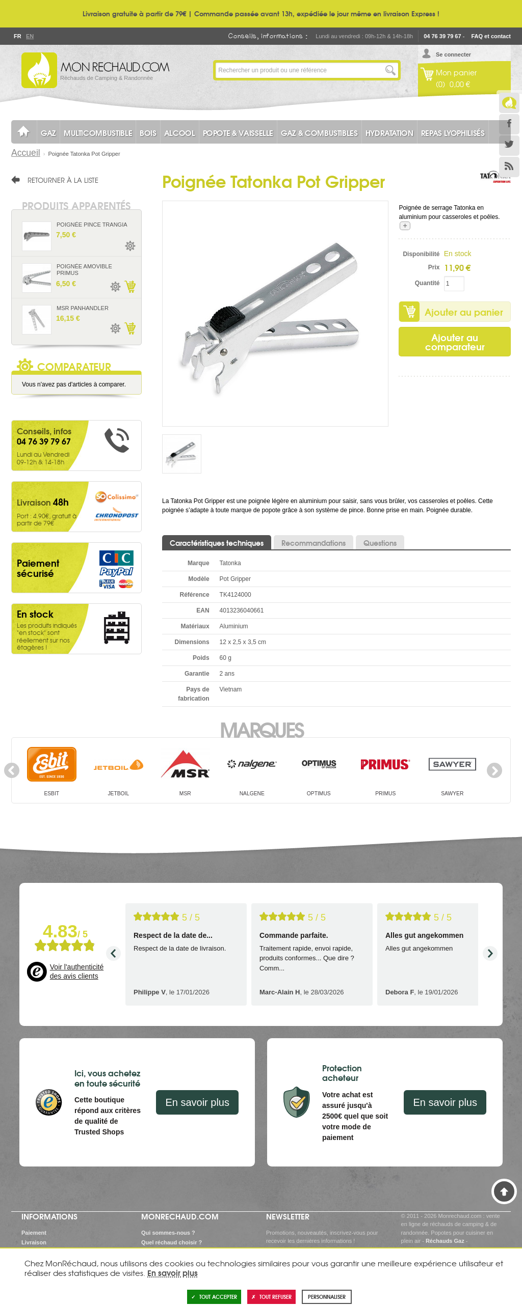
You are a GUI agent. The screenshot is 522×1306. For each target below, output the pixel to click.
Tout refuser (271, 1296)
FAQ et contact (491, 36)
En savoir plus (197, 1102)
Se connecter (453, 54)
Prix (434, 267)
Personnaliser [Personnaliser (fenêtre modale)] (327, 1296)
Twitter (509, 145)
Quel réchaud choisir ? (171, 1242)
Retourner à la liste (63, 180)
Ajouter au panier (464, 311)
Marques (261, 728)
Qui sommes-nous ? (168, 1233)
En (29, 36)
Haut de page (504, 1191)
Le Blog (509, 103)
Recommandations (313, 542)
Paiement (33, 1233)
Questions (380, 542)
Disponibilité (421, 254)
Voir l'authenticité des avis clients (76, 971)
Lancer (390, 70)
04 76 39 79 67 (442, 36)
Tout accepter (214, 1296)
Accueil (25, 153)
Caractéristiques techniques (217, 542)
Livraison (33, 1242)
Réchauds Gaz (445, 1241)
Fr (17, 36)
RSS (509, 167)
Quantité (427, 283)
